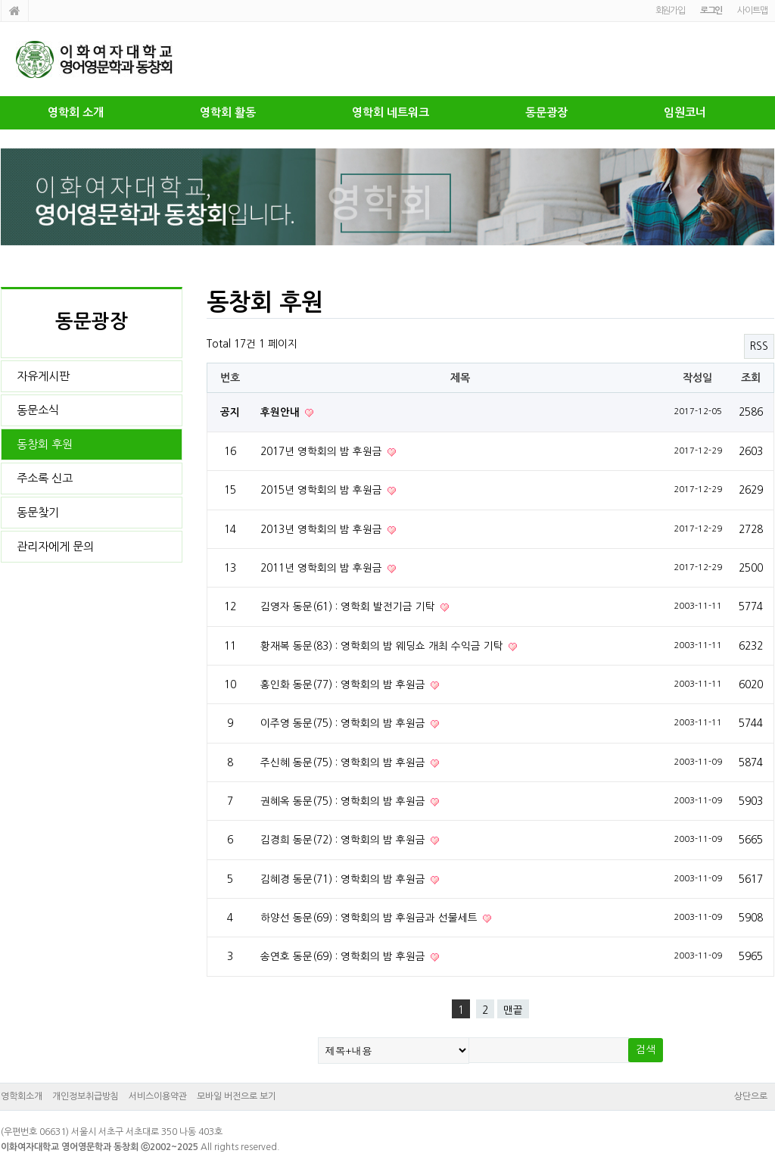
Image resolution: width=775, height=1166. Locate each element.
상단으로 (750, 1096)
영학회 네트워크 (390, 112)
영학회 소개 (76, 112)
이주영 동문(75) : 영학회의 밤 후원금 (344, 723)
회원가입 (670, 10)
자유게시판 (43, 376)
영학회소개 (21, 1096)
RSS (759, 346)
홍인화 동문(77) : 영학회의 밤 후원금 (344, 684)
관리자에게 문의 (55, 546)
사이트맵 (752, 10)
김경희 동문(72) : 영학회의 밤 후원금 (344, 839)
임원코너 (685, 112)
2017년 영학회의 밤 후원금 (322, 451)
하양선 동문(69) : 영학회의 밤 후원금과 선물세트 (370, 917)
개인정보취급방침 (85, 1096)
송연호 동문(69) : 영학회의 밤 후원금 (344, 956)
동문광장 (546, 112)
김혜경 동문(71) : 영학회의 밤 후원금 (344, 879)
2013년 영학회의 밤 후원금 (322, 529)
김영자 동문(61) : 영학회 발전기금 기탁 (349, 606)
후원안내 (281, 412)
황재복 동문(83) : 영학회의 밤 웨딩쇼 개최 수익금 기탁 (383, 646)
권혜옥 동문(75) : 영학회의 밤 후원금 (344, 801)
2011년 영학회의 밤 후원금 (322, 568)
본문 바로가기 (0, 0)
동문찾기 (38, 512)
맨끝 (513, 1010)
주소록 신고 (45, 478)
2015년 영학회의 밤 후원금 (322, 490)
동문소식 (38, 410)
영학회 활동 (228, 112)
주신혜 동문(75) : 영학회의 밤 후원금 (344, 762)
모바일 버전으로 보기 (236, 1096)
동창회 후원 (45, 444)
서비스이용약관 (158, 1096)
